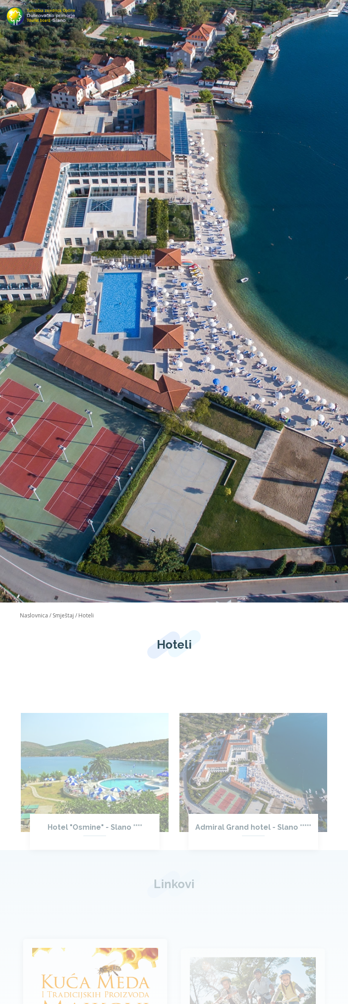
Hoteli (86, 615)
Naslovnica (34, 615)
